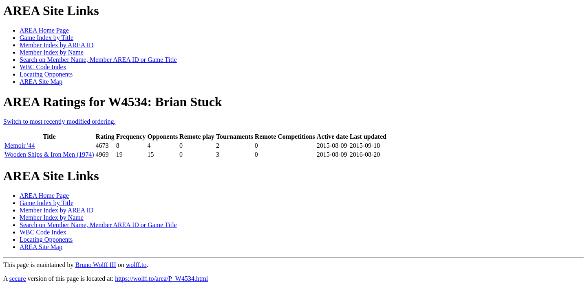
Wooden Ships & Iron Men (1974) (49, 154)
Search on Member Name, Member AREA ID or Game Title (98, 59)
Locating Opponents (46, 74)
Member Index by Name (52, 52)
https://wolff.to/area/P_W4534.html (161, 278)
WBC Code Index (43, 66)
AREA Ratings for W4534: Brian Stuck (112, 101)
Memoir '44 (19, 145)
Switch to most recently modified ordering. (59, 121)
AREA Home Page (44, 30)
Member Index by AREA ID (56, 45)
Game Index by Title (46, 37)
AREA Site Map (41, 81)
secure (17, 278)
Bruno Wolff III (95, 264)
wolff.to (136, 264)
